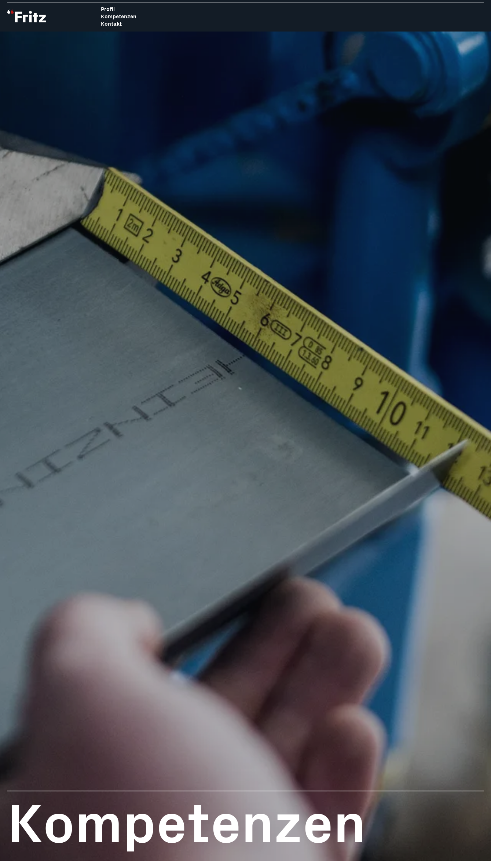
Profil (108, 9)
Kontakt (111, 24)
